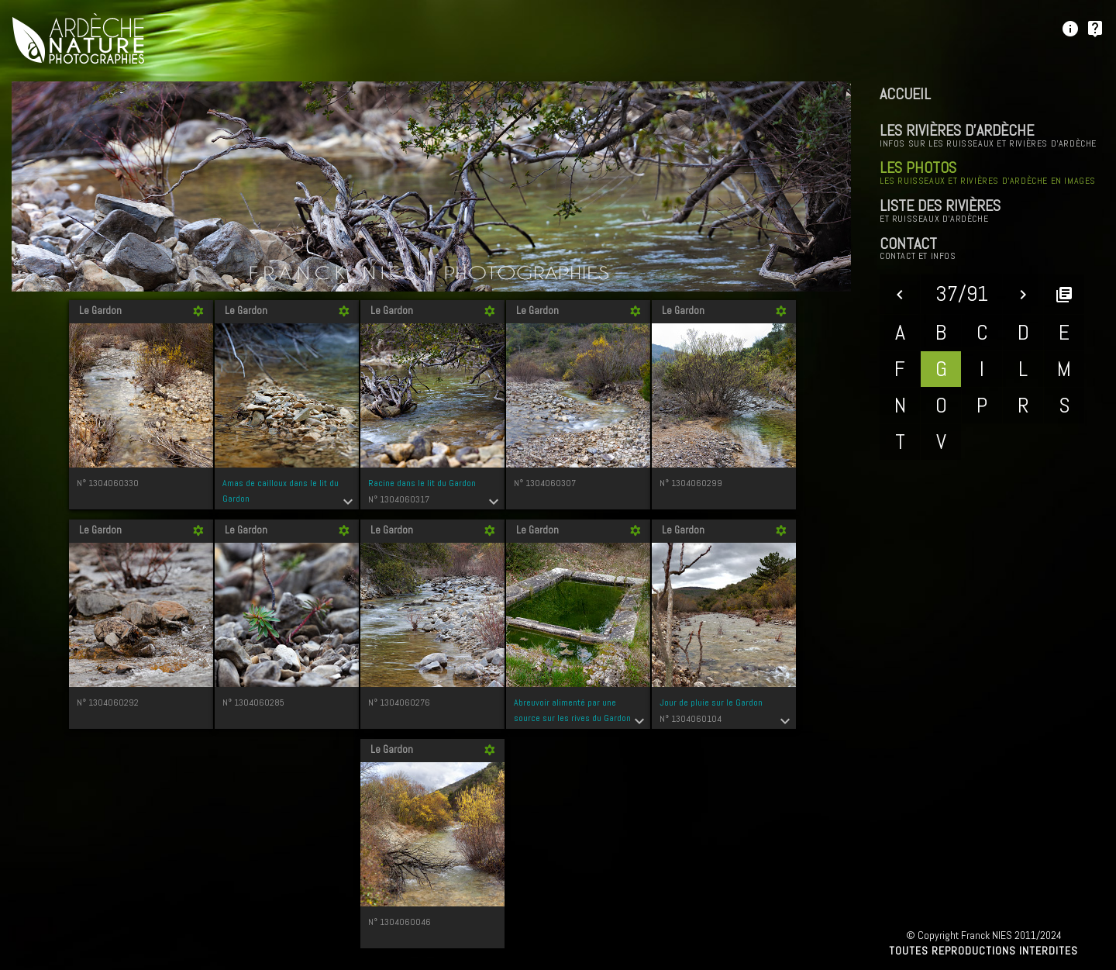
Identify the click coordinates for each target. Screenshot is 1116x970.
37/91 (961, 293)
